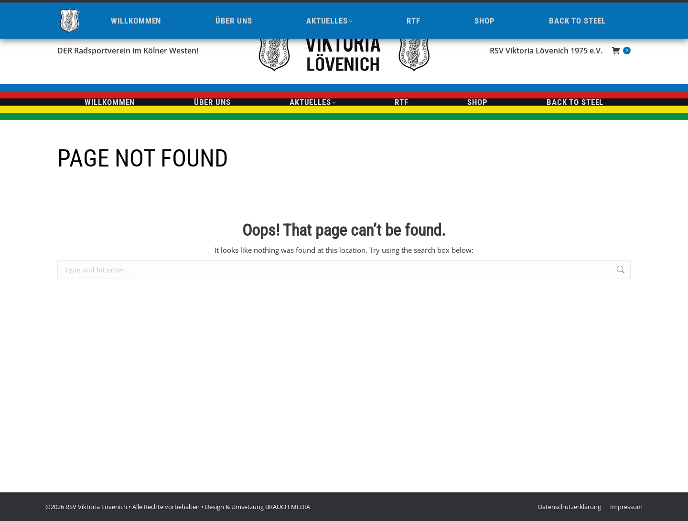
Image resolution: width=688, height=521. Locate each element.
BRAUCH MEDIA (287, 506)
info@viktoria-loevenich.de (165, 8)
